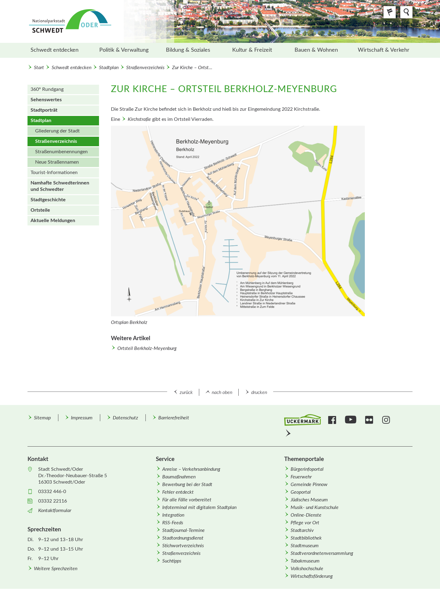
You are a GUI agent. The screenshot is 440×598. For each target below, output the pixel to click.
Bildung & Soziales (188, 50)
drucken (259, 392)
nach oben (222, 392)
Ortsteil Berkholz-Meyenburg (147, 348)
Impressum (82, 417)
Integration (173, 515)
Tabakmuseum (305, 561)
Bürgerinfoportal (307, 469)
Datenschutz (125, 417)
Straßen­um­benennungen (61, 151)
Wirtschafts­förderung (312, 576)
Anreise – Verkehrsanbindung (191, 469)
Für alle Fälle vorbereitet (186, 499)
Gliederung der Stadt (57, 130)
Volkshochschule (307, 568)
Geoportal (301, 492)
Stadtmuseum (305, 545)
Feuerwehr (301, 476)
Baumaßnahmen (179, 476)
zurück (186, 392)
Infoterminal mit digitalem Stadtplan (199, 507)
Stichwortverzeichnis (183, 545)
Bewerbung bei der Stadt (187, 484)
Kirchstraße (139, 119)
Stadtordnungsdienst (183, 538)
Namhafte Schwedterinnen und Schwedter (60, 186)
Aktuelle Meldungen (53, 220)
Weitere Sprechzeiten (55, 568)
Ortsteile (40, 210)
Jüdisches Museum (309, 499)
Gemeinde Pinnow (309, 484)
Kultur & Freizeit (252, 50)
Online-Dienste (306, 515)
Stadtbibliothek (306, 538)
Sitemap (42, 417)
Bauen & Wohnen (316, 50)
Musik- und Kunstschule (315, 507)
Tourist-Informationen (54, 172)
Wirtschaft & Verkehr (383, 50)
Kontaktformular (54, 510)
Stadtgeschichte (48, 199)
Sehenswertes (46, 99)
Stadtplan (109, 67)
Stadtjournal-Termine (183, 530)
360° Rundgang (47, 89)
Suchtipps (171, 561)
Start (39, 67)
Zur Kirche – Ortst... (192, 67)
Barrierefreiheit (173, 417)
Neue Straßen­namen (57, 162)
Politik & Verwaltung (123, 50)
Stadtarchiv (302, 530)
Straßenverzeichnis (145, 67)
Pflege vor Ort (305, 522)
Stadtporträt (44, 110)
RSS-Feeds (172, 522)
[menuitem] (60, 50)
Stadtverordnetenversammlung (322, 553)
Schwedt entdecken (55, 50)
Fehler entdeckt (178, 492)
